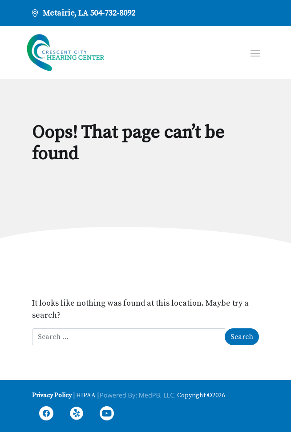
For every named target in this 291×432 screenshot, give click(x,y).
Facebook (46, 415)
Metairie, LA (65, 13)
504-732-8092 (112, 13)
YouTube (107, 415)
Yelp (76, 415)
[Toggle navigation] (255, 52)
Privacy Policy (52, 396)
